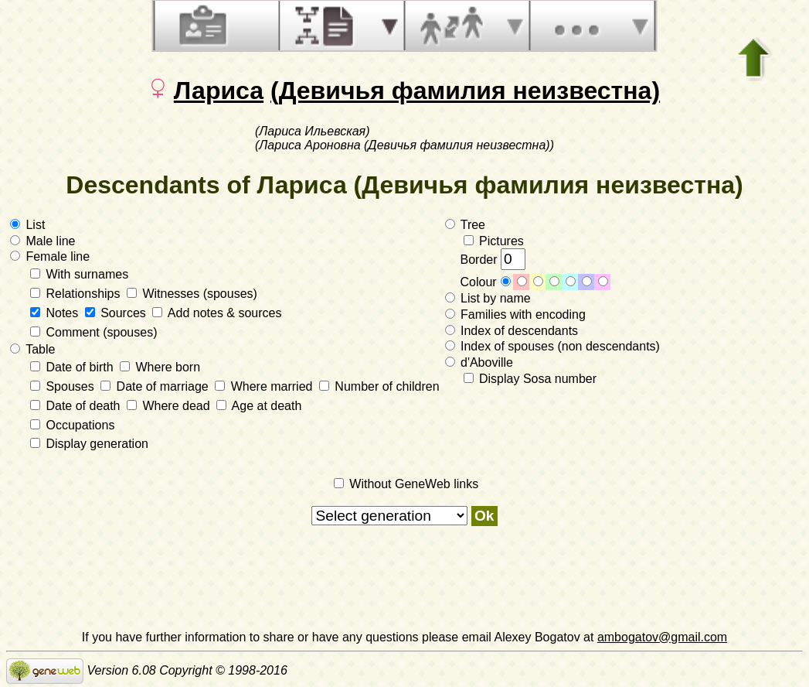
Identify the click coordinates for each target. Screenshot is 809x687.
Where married (265, 386)
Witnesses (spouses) (192, 293)
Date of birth (73, 367)
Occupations (72, 425)
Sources (117, 313)
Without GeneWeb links (406, 483)
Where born (160, 367)
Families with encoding (515, 314)
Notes (56, 313)
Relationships (77, 293)
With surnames (79, 274)
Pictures (494, 241)
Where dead (170, 405)
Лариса (218, 90)
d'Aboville (479, 362)
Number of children (379, 386)
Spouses (63, 386)
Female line (50, 256)
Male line (42, 241)
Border (493, 259)
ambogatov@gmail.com (662, 637)
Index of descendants (512, 330)
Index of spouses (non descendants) (552, 346)
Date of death (77, 405)
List (27, 224)
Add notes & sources (216, 313)
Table (32, 349)
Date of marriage (156, 386)
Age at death (258, 405)
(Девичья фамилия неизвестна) (465, 90)
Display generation (89, 443)
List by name (488, 298)
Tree (465, 224)
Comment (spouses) (94, 332)
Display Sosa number (530, 378)
